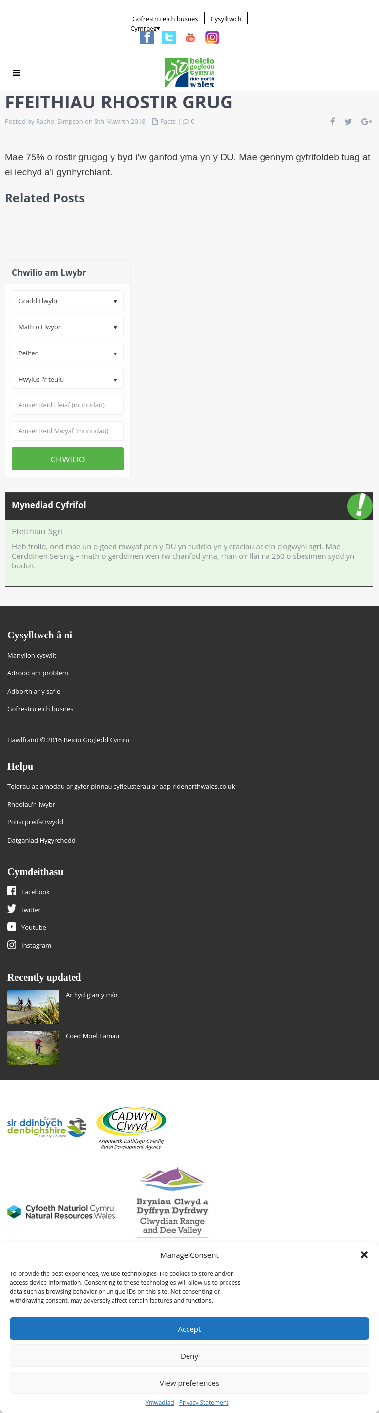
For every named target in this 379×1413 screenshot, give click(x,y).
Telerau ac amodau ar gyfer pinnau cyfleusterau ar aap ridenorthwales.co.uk (121, 786)
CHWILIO (67, 459)
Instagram (36, 945)
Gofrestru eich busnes (165, 18)
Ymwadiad (160, 1402)
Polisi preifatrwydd (35, 821)
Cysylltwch (226, 18)
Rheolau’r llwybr (31, 804)
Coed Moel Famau (92, 1035)
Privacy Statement (204, 1402)
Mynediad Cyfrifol (49, 505)
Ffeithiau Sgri (37, 531)
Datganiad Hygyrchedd (41, 840)
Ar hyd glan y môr (92, 994)
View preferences (189, 1383)
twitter (31, 909)
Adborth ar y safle (33, 691)
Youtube (33, 927)
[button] (364, 1255)
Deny (189, 1356)
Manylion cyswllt (31, 655)
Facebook (35, 891)
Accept (189, 1329)
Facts (168, 121)
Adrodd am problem (37, 673)
